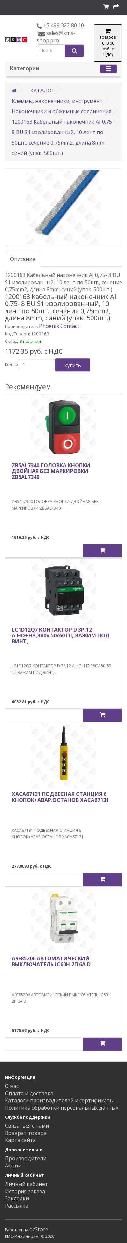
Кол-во (11, 364)
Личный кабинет (26, 1184)
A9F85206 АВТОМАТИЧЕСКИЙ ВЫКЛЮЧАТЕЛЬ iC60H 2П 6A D (51, 961)
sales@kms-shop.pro (56, 36)
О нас (12, 1086)
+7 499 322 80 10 (63, 25)
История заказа (25, 1191)
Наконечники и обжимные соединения (61, 111)
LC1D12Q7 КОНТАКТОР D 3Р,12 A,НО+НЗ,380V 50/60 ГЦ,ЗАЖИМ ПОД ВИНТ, (61, 635)
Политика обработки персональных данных (61, 1107)
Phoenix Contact (59, 325)
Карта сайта (20, 1140)
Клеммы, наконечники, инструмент (57, 101)
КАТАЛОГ (42, 90)
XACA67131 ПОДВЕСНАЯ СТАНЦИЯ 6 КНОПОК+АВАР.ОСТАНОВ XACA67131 (60, 796)
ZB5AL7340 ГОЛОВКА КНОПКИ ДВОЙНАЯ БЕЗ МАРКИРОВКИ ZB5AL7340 (51, 471)
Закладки (17, 1198)
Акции (13, 1165)
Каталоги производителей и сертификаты (59, 1100)
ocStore (38, 1229)
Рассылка (16, 1205)
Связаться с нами (27, 1125)
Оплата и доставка (29, 1093)
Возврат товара (26, 1133)
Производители (25, 1158)
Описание (22, 259)
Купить (72, 365)
